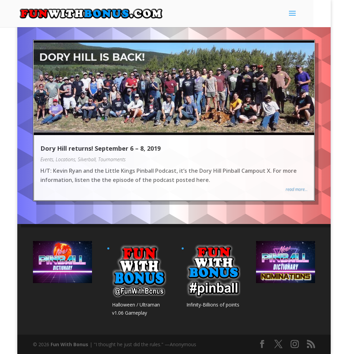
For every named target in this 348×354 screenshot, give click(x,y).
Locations (65, 159)
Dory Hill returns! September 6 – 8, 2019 (100, 148)
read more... (297, 189)
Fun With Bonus (69, 344)
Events (46, 159)
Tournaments (112, 159)
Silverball (87, 159)
